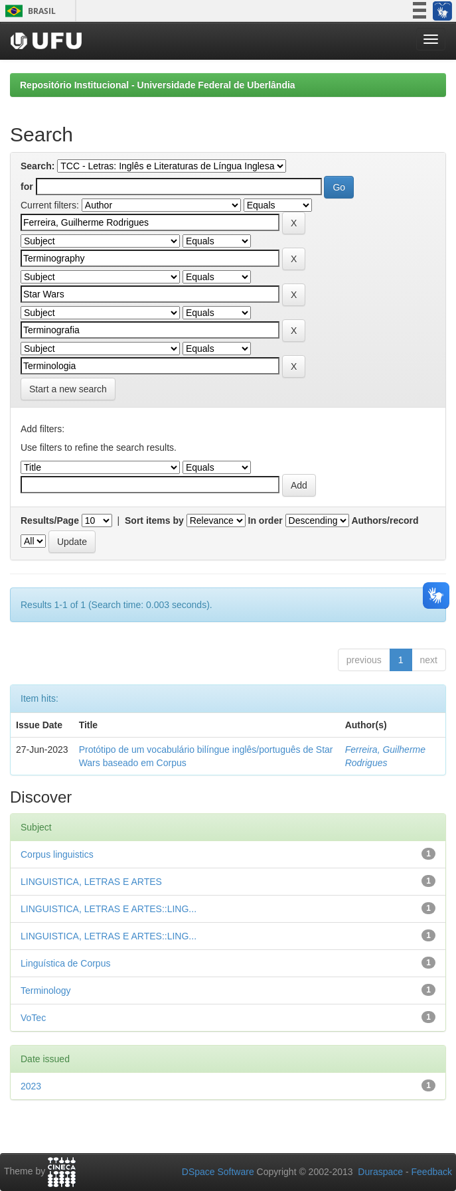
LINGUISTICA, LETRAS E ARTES (91, 881)
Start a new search (68, 389)
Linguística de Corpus (65, 963)
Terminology (45, 990)
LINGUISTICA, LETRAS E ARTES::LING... (108, 909)
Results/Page (50, 520)
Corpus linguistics (57, 854)
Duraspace (380, 1171)
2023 (31, 1086)
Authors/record (384, 520)
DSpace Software (218, 1171)
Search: (37, 166)
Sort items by (154, 520)
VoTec (33, 1017)
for (27, 186)
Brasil (28, 11)
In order (265, 520)
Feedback (432, 1171)
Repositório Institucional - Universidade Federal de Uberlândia (157, 85)
